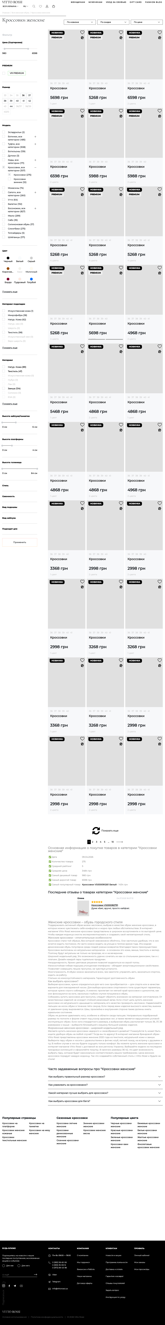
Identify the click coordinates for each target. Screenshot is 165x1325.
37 (55, 85)
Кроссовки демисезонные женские (65, 1211)
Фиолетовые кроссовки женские (148, 1224)
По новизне (73, 24)
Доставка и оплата (114, 1269)
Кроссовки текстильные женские (14, 1217)
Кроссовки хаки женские (119, 1224)
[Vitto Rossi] (12, 2)
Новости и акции (113, 1255)
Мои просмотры (141, 1269)
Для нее (9, 1265)
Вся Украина (10, 8)
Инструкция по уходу (115, 1297)
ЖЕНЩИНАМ (78, 3)
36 (51, 85)
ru (25, 8)
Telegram (56, 1282)
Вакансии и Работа (85, 1269)
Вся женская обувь (20, 15)
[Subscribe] (34, 1275)
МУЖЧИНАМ (95, 3)
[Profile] (47, 8)
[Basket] (53, 8)
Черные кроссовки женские (121, 1203)
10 (113, 920)
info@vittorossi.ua (60, 1288)
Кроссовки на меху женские (39, 1210)
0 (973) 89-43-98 (59, 1268)
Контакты (54, 1248)
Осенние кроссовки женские (68, 1220)
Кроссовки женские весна (94, 1210)
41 (149, 85)
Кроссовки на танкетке (36, 1203)
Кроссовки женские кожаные (13, 1210)
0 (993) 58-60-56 (59, 1262)
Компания (83, 1248)
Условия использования (14, 1317)
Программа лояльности (117, 1262)
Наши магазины (84, 1276)
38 (59, 85)
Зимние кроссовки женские (93, 1203)
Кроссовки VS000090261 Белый (99, 963)
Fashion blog (153, 3)
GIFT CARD (136, 3)
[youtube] (21, 1286)
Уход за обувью (116, 3)
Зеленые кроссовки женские (122, 1217)
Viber (54, 1275)
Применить (19, 544)
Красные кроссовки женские (122, 1210)
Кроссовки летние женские (67, 1203)
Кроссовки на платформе (9, 1203)
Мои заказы (139, 1262)
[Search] (34, 8)
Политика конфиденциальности (47, 1317)
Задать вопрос (112, 1290)
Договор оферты (84, 1283)
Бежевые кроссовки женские (148, 1203)
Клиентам (111, 1248)
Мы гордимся (83, 1262)
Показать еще (109, 909)
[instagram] (3, 1285)
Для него (26, 1265)
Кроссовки (58, 90)
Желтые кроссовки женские (148, 1217)
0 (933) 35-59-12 (59, 1265)
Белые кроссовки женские (147, 1210)
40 (67, 85)
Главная (6, 15)
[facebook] (9, 1286)
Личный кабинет (141, 1255)
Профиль (139, 1248)
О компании (82, 1255)
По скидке (105, 24)
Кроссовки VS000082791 (104, 983)
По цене (138, 24)
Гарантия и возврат (114, 1276)
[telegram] (15, 1286)
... (108, 920)
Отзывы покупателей (115, 1283)
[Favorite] (40, 8)
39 (63, 85)
